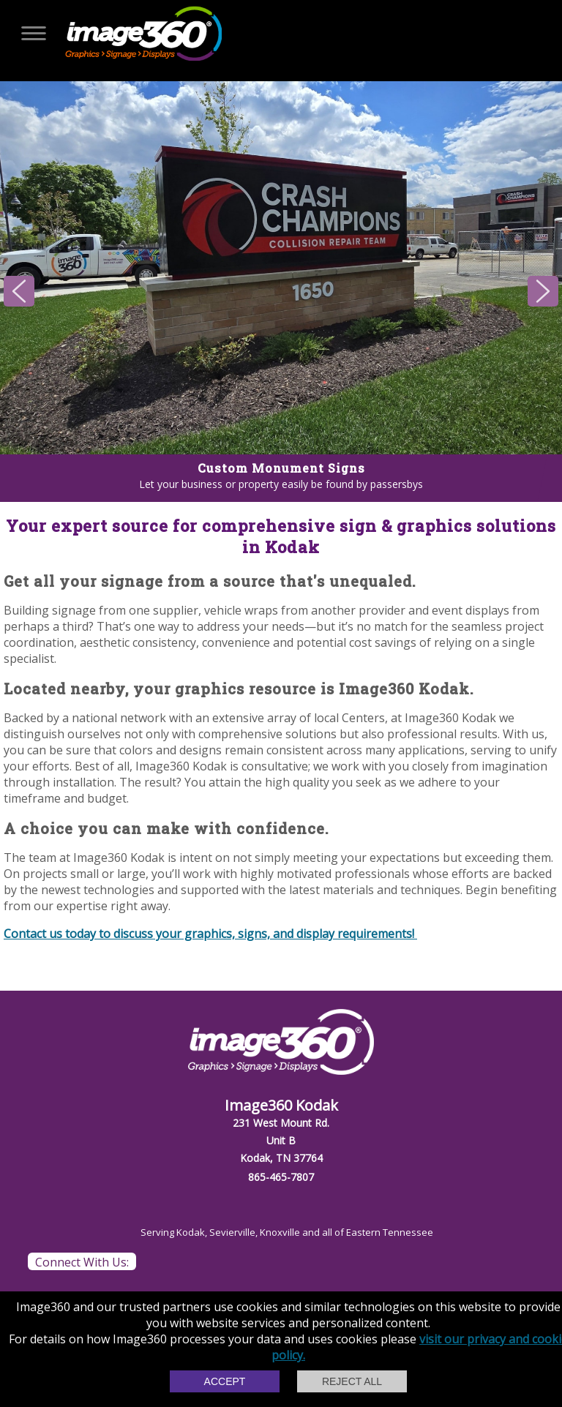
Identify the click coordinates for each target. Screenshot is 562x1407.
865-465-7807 (281, 1177)
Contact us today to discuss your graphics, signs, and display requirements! (210, 934)
